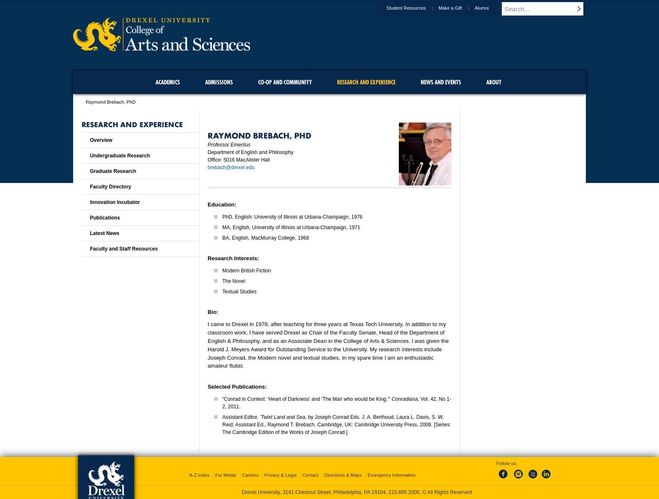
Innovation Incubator (115, 202)
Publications (105, 218)
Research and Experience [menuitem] (366, 82)
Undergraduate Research (120, 156)
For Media (225, 475)
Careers (250, 475)
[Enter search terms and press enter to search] (547, 9)
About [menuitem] (493, 82)
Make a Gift (458, 7)
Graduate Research (113, 171)
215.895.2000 (403, 492)
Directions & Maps (342, 475)
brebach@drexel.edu (231, 167)
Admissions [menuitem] (219, 82)
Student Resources (414, 7)
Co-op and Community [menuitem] (285, 82)
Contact (311, 475)
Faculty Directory (110, 187)
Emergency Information (392, 475)
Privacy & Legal (280, 475)
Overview (101, 140)
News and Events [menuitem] (441, 82)
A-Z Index (199, 475)
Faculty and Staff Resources (124, 249)
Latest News (104, 233)
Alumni (489, 7)
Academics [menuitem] (168, 82)
